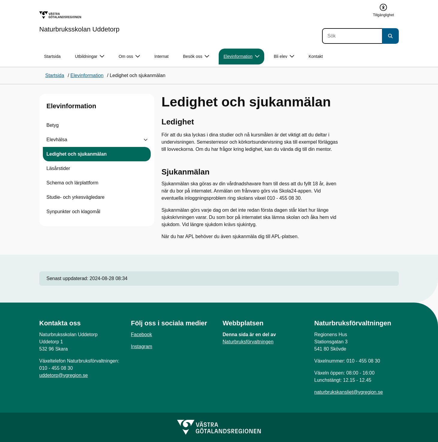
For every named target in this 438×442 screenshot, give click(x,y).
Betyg (52, 125)
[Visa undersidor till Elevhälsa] (146, 140)
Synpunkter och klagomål (73, 211)
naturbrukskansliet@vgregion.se (348, 392)
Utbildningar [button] (89, 56)
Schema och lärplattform (72, 182)
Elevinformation (71, 106)
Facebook (141, 334)
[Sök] (352, 36)
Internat (161, 56)
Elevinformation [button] (241, 56)
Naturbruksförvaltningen (248, 341)
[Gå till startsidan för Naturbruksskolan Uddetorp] (79, 22)
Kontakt (316, 56)
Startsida (52, 56)
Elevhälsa (56, 139)
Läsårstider (58, 168)
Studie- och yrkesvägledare (75, 197)
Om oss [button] (129, 56)
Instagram (141, 346)
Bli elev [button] (284, 56)
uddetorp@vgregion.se (63, 375)
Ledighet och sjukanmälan (76, 154)
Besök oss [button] (196, 56)
